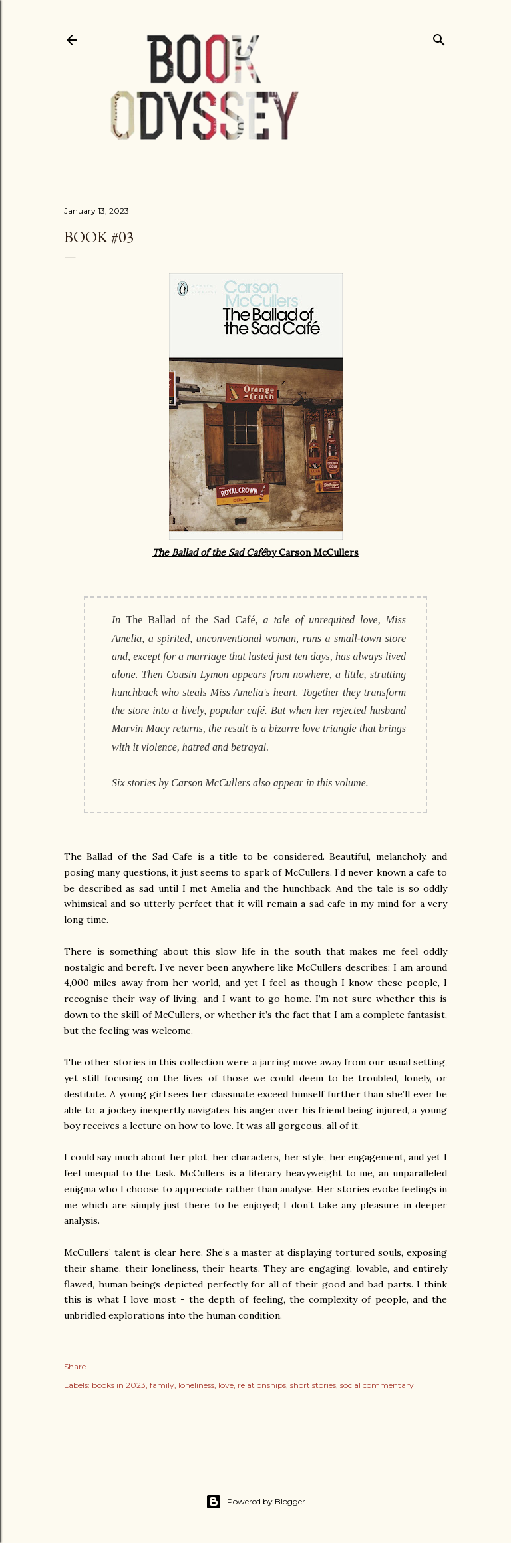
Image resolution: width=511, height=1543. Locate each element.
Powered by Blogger (255, 1502)
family (162, 1385)
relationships (262, 1385)
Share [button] (75, 1366)
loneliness (196, 1385)
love (226, 1385)
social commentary (377, 1385)
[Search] (439, 37)
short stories (313, 1385)
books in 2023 (119, 1385)
